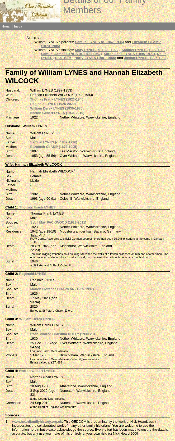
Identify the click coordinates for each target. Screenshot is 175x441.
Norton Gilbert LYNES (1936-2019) (57, 113)
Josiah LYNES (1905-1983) (146, 58)
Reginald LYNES (32, 274)
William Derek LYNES (37, 319)
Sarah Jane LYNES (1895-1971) (129, 54)
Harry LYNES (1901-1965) (95, 58)
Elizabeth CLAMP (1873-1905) (53, 147)
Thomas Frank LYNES (37, 207)
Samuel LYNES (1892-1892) (144, 50)
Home (6, 26)
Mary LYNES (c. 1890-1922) (97, 50)
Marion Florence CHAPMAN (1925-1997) (62, 289)
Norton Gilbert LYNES (37, 371)
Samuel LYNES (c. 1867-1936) (99, 42)
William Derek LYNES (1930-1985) (56, 108)
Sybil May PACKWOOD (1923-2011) (58, 222)
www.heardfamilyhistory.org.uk (37, 422)
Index (18, 26)
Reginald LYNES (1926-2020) (52, 104)
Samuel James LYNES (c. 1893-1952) (71, 54)
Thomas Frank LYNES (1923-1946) (57, 99)
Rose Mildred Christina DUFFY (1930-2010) (64, 334)
